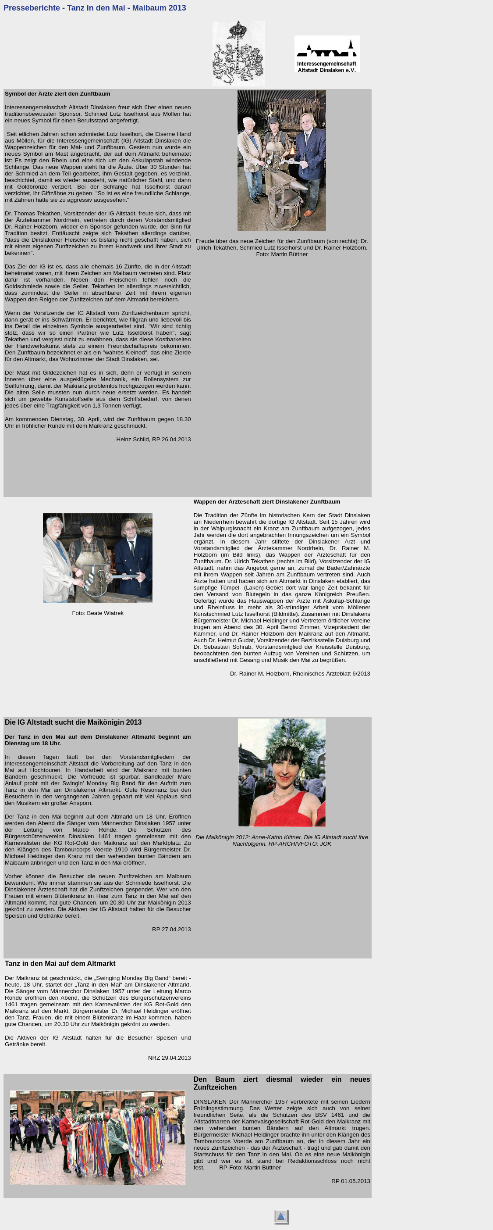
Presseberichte (32, 8)
